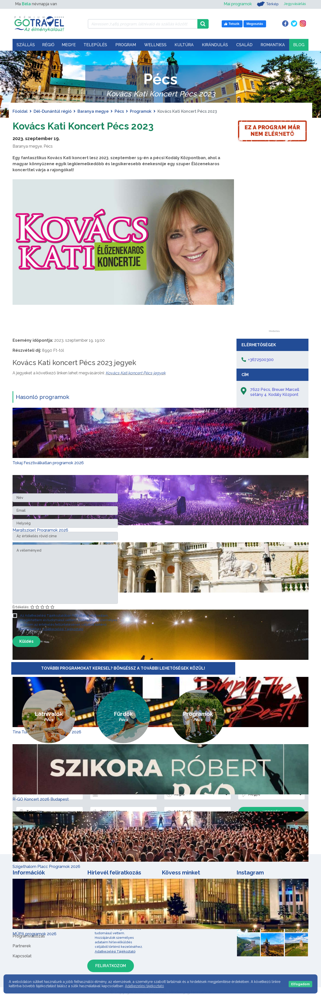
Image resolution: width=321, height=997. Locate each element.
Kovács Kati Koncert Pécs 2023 (86, 126)
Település (95, 44)
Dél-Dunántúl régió (52, 111)
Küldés (26, 641)
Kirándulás (215, 44)
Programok (140, 111)
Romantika (273, 44)
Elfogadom (300, 984)
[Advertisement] (274, 254)
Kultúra (184, 44)
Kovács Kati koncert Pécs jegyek (136, 373)
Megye (69, 44)
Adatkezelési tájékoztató (144, 986)
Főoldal (20, 111)
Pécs (119, 111)
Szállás (26, 44)
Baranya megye (93, 111)
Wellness (155, 44)
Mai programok (235, 4)
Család (244, 44)
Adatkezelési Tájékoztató (63, 629)
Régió (48, 44)
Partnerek (22, 946)
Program (125, 44)
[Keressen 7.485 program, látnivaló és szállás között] (142, 24)
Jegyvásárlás (294, 4)
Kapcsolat (22, 956)
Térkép (265, 4)
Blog (298, 44)
